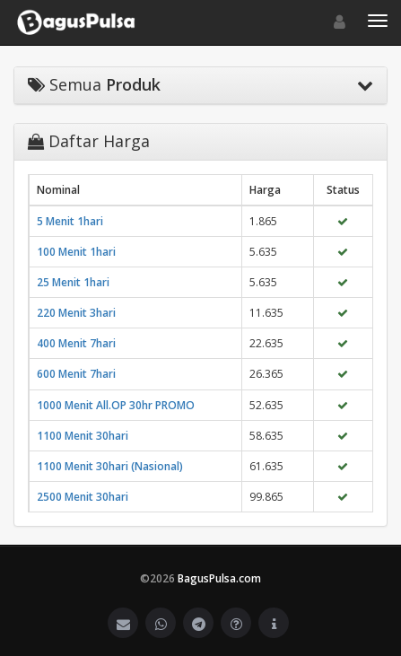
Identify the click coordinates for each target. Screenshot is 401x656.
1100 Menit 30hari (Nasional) (110, 466)
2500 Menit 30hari (82, 496)
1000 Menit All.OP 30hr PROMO (116, 405)
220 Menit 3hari (76, 312)
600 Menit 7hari (76, 373)
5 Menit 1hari (70, 221)
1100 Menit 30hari (82, 435)
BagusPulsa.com (219, 578)
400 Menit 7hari (76, 343)
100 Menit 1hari (76, 251)
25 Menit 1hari (73, 282)
